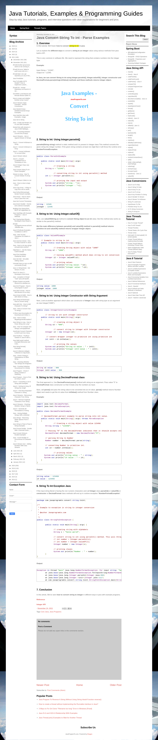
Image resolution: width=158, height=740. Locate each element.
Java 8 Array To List (134, 189)
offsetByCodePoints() (134, 142)
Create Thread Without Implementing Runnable (135, 240)
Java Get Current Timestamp (22, 201)
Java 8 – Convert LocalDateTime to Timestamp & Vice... (20, 160)
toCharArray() (132, 169)
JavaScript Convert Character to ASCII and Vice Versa (22, 332)
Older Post (115, 685)
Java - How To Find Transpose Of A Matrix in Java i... (21, 236)
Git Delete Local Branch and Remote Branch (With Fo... (22, 94)
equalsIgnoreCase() (134, 106)
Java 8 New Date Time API (136, 295)
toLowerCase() (132, 171)
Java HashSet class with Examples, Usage (21, 116)
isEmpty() (131, 128)
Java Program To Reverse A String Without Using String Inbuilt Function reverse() (70, 700)
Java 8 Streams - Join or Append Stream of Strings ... (22, 137)
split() (129, 159)
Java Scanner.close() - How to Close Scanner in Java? (22, 241)
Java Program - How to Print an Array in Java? (22, 378)
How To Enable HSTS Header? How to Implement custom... (20, 83)
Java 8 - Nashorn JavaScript (137, 298)
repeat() (130, 147)
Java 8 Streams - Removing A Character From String (22, 396)
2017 (13, 474)
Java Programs (55, 612)
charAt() (130, 72)
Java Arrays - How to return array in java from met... (21, 197)
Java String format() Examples (19, 347)
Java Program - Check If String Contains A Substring (20, 372)
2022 (13, 54)
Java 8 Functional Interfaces (137, 284)
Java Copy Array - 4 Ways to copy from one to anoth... (22, 188)
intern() (130, 123)
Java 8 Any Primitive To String (137, 194)
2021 (13, 57)
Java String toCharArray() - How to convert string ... (21, 300)
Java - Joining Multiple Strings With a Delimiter (21, 414)
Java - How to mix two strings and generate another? (22, 246)
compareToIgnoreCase (135, 86)
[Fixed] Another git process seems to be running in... (21, 65)
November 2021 (18, 62)
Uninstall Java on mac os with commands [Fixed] (22, 264)
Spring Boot (24, 28)
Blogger (89, 734)
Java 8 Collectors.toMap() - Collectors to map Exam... (22, 352)
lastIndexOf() (132, 133)
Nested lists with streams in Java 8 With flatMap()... (21, 128)
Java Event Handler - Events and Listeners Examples (22, 205)
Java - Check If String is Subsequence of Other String (21, 357)
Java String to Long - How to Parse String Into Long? (22, 323)
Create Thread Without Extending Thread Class (135, 244)
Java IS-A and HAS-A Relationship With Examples (58, 713)
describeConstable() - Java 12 (137, 99)
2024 (13, 52)
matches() (131, 140)
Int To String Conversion (135, 209)
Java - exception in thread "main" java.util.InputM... (21, 278)
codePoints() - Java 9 (134, 81)
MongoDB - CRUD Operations (137, 56)
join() (129, 130)
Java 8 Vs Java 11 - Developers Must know (21, 273)
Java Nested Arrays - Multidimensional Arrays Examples (21, 110)
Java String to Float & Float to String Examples (22, 425)
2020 (13, 465)
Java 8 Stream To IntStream (137, 199)
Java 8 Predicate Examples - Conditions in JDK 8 (22, 231)
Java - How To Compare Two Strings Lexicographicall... (22, 327)
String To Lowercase (134, 202)
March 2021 (17, 456)
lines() (130, 138)
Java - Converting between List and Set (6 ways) (21, 132)
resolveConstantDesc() (135, 157)
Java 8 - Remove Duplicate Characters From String (21, 400)
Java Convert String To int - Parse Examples (21, 170)
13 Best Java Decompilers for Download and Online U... (22, 314)
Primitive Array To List (135, 206)
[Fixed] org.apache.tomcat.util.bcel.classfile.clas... (22, 225)
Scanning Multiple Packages (137, 63)
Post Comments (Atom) (56, 690)
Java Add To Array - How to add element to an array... (22, 291)
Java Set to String (18, 120)
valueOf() (131, 176)
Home (12, 28)
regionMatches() (133, 145)
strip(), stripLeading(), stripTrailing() (135, 163)
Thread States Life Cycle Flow (137, 230)
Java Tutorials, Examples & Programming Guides (76, 13)
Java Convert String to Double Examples (20, 434)
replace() (131, 152)
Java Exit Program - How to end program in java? (21, 287)
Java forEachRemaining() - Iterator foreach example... (22, 193)
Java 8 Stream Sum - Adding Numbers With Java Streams (22, 445)
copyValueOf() (132, 96)
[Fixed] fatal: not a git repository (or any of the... (22, 75)
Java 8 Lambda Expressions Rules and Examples (137, 274)
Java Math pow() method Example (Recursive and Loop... (21, 342)
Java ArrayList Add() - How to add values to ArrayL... (22, 296)
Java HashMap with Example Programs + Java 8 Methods (22, 214)
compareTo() (132, 84)
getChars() (131, 113)
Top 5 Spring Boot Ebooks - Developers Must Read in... (22, 220)
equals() (130, 103)
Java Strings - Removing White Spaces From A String (21, 419)
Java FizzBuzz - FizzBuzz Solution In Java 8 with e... (22, 336)
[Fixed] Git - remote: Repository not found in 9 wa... (22, 89)
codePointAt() (132, 77)
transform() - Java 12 (134, 173)
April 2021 (16, 454)
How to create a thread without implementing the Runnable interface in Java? (68, 704)
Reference (41, 600)
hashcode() (131, 116)
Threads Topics (40, 28)
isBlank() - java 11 (133, 125)
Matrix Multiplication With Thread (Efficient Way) (136, 248)
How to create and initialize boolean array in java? (21, 99)
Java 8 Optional (133, 293)
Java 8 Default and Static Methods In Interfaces (136, 289)
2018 (13, 471)
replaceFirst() (132, 150)
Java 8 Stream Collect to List (22, 180)
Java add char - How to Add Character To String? (22, 305)
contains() (131, 91)
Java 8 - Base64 (133, 286)
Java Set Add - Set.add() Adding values (21, 260)
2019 (13, 468)
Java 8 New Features (134, 262)
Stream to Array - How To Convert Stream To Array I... (21, 175)
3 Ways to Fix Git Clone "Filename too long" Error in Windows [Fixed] (65, 709)
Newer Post (43, 685)
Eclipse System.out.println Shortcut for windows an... (22, 282)
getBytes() (131, 111)
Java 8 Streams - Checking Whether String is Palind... (22, 405)
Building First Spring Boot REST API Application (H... (22, 209)
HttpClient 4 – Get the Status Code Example (22, 250)
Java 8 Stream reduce (20, 156)
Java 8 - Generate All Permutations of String (21, 409)
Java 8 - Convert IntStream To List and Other (21, 152)
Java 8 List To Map (134, 185)
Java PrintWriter (18, 78)
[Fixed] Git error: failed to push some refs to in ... (21, 70)
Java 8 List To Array (134, 192)
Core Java (45, 612)
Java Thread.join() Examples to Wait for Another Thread (60, 718)
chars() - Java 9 (133, 74)
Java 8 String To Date (135, 187)
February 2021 (18, 459)
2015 (13, 477)
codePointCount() (133, 79)
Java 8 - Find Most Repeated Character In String (22, 391)
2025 (13, 49)
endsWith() (131, 101)
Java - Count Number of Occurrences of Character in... (22, 439)
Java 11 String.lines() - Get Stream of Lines (21, 269)
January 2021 (17, 462)
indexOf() (131, 121)
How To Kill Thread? (134, 225)
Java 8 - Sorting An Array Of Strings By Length (22, 387)
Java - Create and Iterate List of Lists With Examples (22, 123)
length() (130, 135)
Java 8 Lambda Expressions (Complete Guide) (137, 269)
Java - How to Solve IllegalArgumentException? (22, 318)
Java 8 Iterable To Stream (136, 197)
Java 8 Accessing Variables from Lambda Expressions (138, 278)
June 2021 (16, 451)
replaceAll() (131, 155)
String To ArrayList (133, 211)
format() (130, 108)
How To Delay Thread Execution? (135, 252)
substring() (131, 166)
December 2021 (18, 60)
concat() (130, 89)
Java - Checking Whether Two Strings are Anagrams (22, 362)
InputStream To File (134, 204)
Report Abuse (131, 44)
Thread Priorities (133, 228)
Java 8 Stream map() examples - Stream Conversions (20, 104)
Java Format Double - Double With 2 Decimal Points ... (22, 429)
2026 (13, 46)
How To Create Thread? (135, 223)
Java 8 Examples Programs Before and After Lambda (136, 265)
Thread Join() (132, 233)
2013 (13, 479)
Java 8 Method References (136, 281)
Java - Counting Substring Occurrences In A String (21, 367)
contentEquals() (133, 94)
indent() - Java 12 (133, 118)
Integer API (41, 604)
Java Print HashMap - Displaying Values (20, 255)
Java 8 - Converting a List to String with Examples (22, 382)
